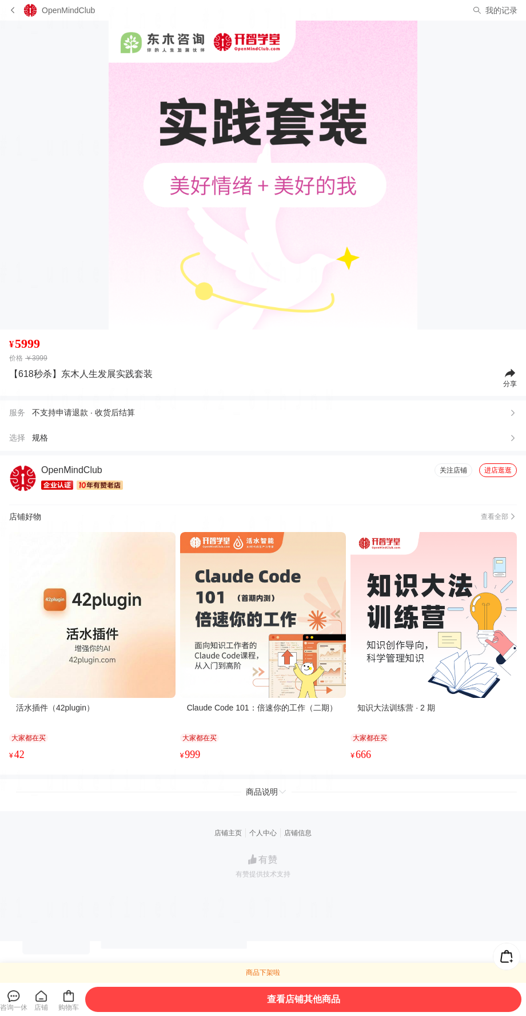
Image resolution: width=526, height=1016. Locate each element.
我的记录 (501, 10)
